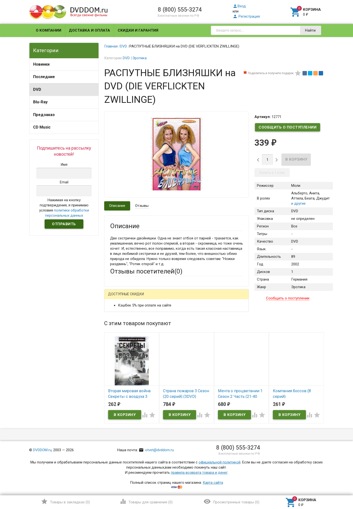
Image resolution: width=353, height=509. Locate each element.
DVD (37, 89)
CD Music (41, 127)
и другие (298, 203)
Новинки (41, 64)
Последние (44, 76)
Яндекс (202, 298)
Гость (116, 297)
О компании (48, 30)
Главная (111, 46)
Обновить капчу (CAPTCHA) (172, 427)
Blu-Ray (40, 102)
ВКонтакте (171, 298)
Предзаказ (44, 114)
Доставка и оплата (89, 30)
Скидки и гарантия (138, 30)
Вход (239, 6)
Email (114, 328)
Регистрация (246, 16)
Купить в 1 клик (272, 173)
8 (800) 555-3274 (180, 9)
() (65, 501)
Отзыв (115, 369)
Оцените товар (122, 360)
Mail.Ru (141, 298)
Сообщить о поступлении (287, 127)
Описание (117, 205)
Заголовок (119, 347)
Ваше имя (118, 315)
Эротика (139, 58)
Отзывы (142, 205)
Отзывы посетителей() (146, 271)
